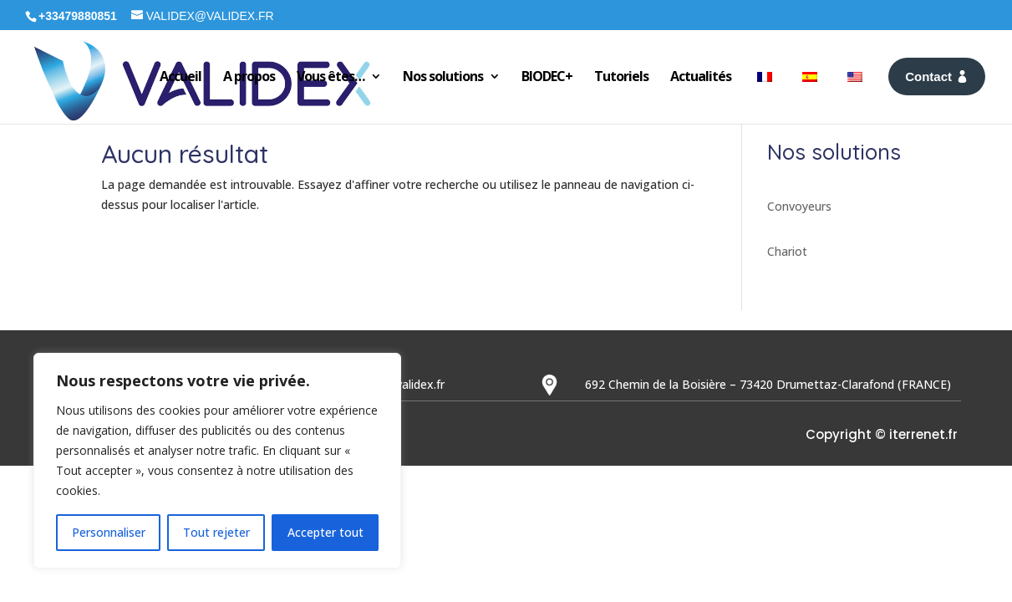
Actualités (700, 76)
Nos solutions (443, 76)
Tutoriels (621, 76)
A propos (249, 76)
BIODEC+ (546, 76)
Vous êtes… (330, 76)
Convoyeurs (799, 206)
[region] (217, 461)
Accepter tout (325, 532)
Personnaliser (108, 532)
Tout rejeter (216, 532)
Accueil (180, 76)
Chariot (787, 251)
